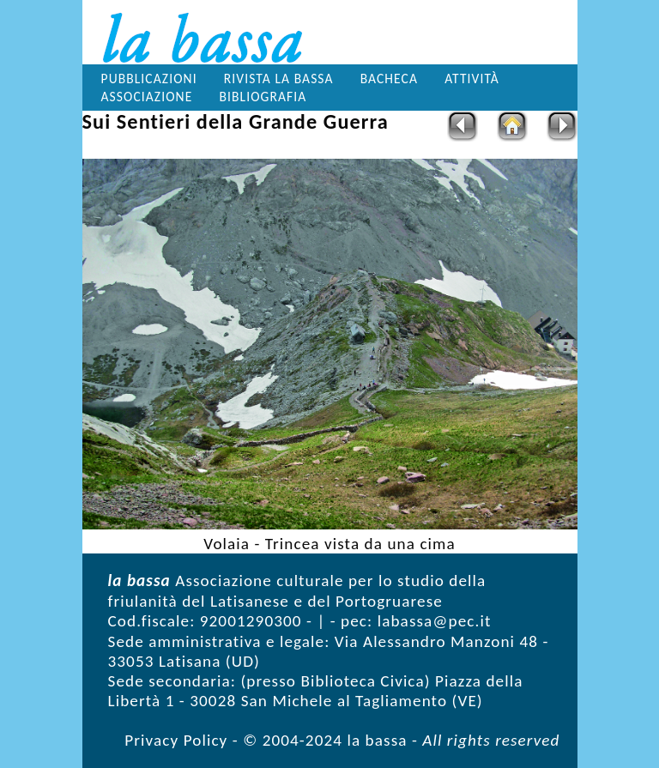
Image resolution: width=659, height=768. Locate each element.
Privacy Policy (175, 740)
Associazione (147, 96)
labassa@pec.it (435, 621)
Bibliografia (262, 96)
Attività (471, 78)
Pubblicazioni (149, 78)
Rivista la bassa (279, 78)
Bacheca (389, 78)
